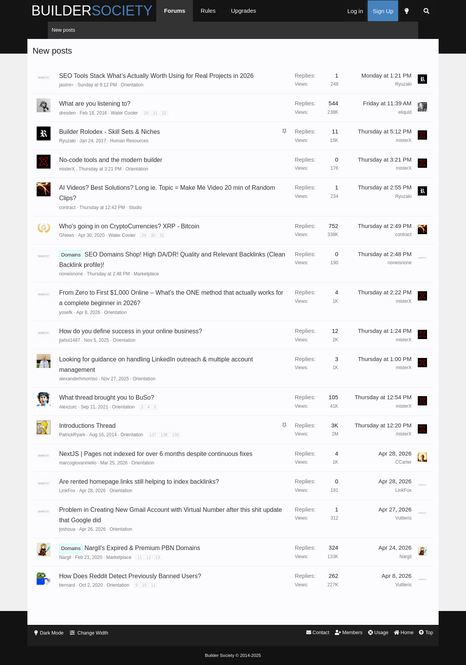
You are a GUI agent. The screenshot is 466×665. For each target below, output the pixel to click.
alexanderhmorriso (99, 390)
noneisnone (92, 285)
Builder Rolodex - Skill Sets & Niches (130, 143)
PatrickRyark (93, 446)
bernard (88, 607)
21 (176, 124)
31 (183, 246)
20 (167, 124)
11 (161, 579)
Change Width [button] (114, 633)
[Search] (406, 11)
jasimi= (87, 96)
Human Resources (150, 152)
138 (185, 446)
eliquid (383, 123)
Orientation (153, 96)
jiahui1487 (90, 351)
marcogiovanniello (99, 484)
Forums (195, 10)
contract (88, 218)
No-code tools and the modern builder (132, 171)
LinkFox (88, 512)
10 (165, 607)
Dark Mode (73, 633)
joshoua (88, 551)
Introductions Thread (108, 437)
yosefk (87, 323)
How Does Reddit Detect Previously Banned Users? (151, 598)
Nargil (86, 579)
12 (169, 579)
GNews (87, 246)
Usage (356, 633)
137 (174, 446)
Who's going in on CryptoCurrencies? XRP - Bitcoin (150, 237)
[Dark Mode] (386, 11)
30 (174, 246)
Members (326, 633)
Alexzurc (89, 418)
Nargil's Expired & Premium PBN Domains (163, 570)
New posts (63, 30)
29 (165, 246)
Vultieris (382, 540)
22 (185, 124)
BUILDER (112, 11)
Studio (156, 218)
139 (196, 446)
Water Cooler (145, 124)
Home (382, 633)
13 (178, 579)
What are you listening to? (116, 115)
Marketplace (167, 285)
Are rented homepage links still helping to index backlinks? (160, 503)
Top (405, 633)
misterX (382, 151)
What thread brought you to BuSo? (127, 409)
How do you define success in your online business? (151, 342)
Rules (228, 10)
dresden (88, 124)
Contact (294, 633)
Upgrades (263, 10)
